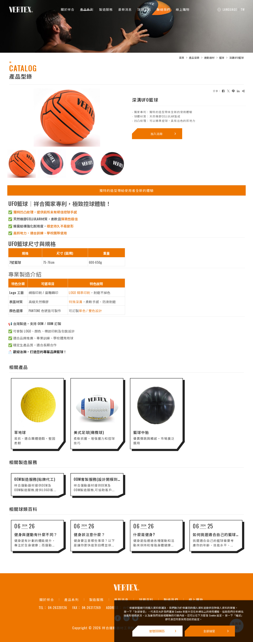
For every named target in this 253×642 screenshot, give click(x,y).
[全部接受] (210, 631)
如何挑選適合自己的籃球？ (217, 537)
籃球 (222, 57)
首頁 (181, 57)
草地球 (20, 435)
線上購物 (182, 9)
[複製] (243, 90)
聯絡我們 (163, 9)
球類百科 (144, 9)
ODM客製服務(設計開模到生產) (101, 482)
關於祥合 (67, 9)
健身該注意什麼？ (90, 537)
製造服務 (106, 9)
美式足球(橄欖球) (89, 435)
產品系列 (87, 9)
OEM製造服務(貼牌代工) (35, 482)
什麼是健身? (144, 537)
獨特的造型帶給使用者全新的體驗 (126, 190)
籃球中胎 (141, 435)
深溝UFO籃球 (236, 57)
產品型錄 (194, 57)
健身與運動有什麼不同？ (36, 537)
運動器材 (209, 57)
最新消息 (125, 9)
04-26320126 (57, 608)
